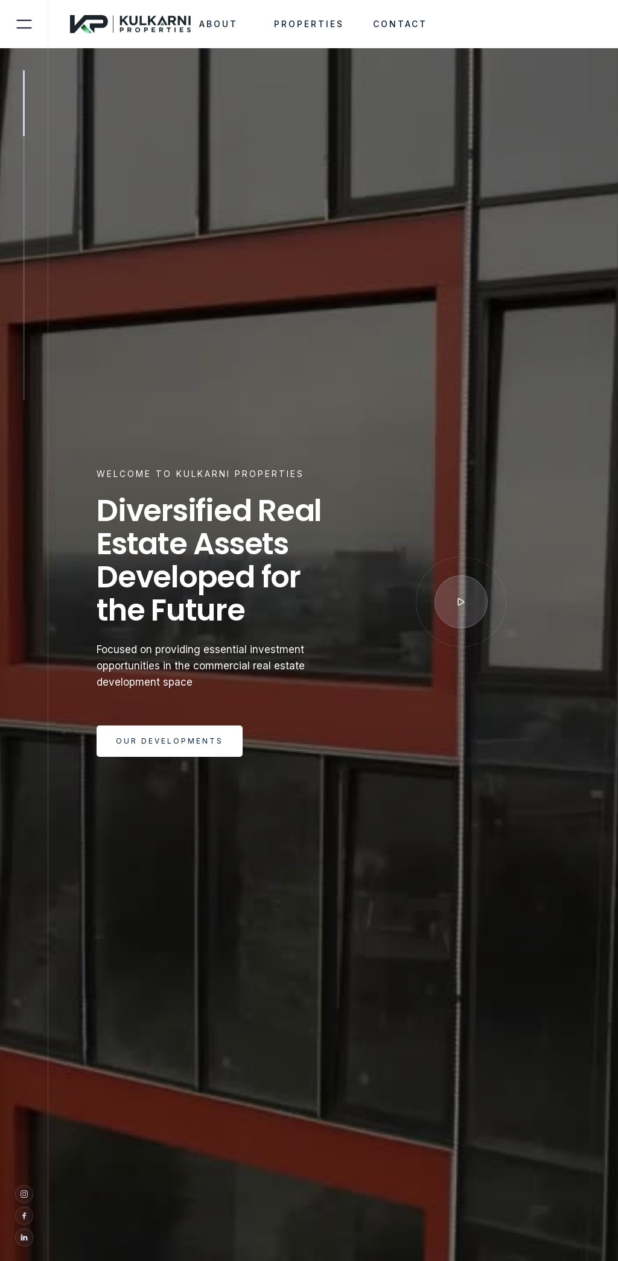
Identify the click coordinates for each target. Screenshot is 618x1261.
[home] (137, 24)
